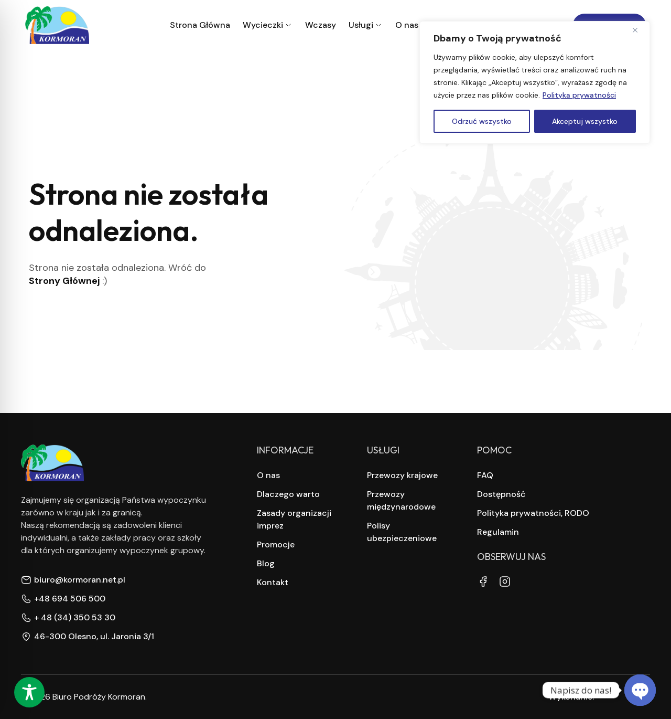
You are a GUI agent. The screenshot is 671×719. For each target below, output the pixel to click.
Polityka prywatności (579, 95)
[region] (534, 82)
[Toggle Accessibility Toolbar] (29, 692)
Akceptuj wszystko (585, 121)
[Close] (639, 30)
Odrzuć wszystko (482, 121)
